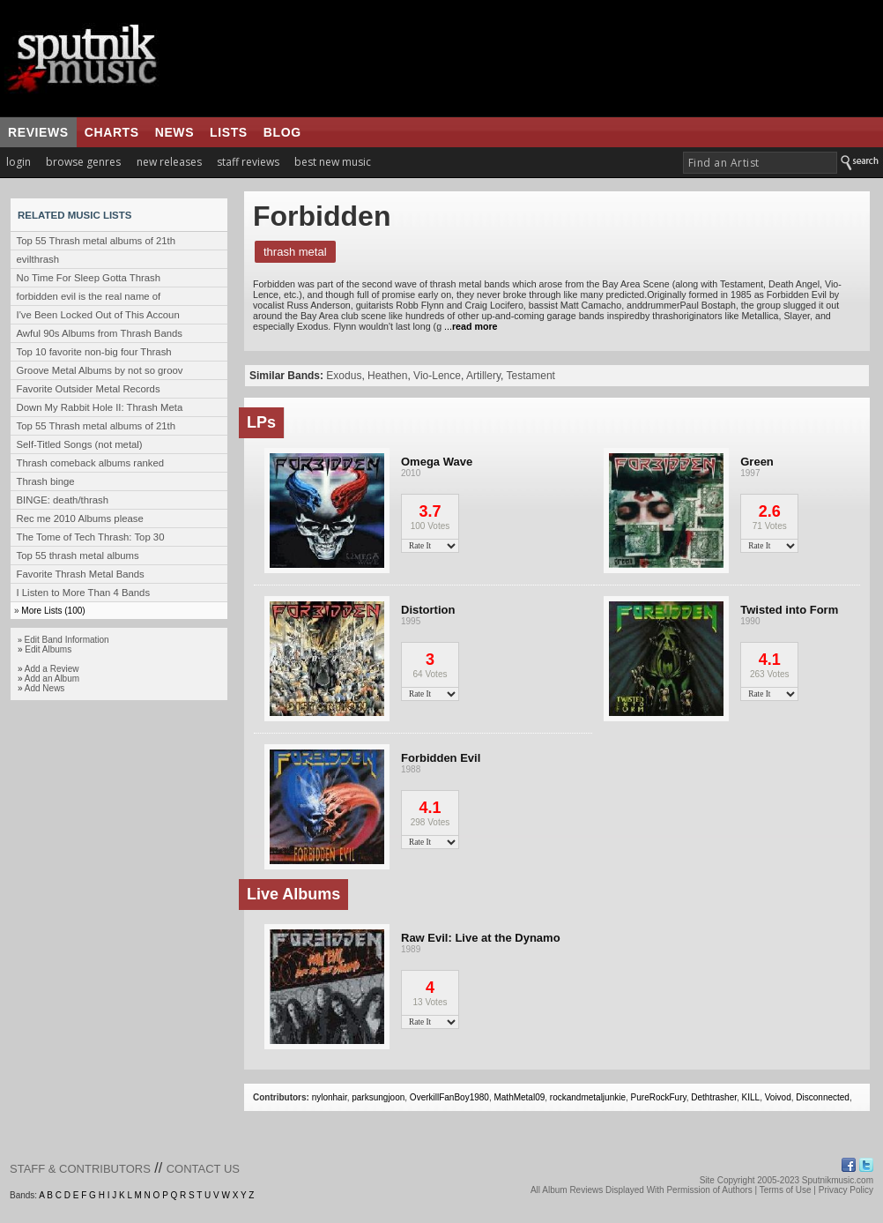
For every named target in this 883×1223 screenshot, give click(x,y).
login (18, 161)
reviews (38, 132)
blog (282, 132)
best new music (332, 161)
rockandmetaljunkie (588, 1097)
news (174, 132)
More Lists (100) (53, 610)
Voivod (778, 1097)
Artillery (483, 375)
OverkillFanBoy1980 (449, 1097)
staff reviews (248, 161)
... (469, 326)
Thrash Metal (295, 251)
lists (229, 132)
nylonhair (329, 1097)
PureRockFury (658, 1097)
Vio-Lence (437, 375)
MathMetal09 (519, 1097)
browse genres (83, 161)
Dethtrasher (714, 1097)
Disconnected (823, 1097)
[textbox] (760, 163)
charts (112, 132)
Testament (531, 375)
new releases (169, 161)
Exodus (343, 375)
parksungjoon (378, 1097)
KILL (751, 1097)
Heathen (387, 375)
